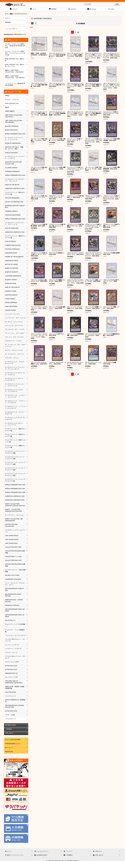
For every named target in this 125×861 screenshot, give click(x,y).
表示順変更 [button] (80, 23)
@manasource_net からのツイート (15, 34)
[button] (111, 9)
